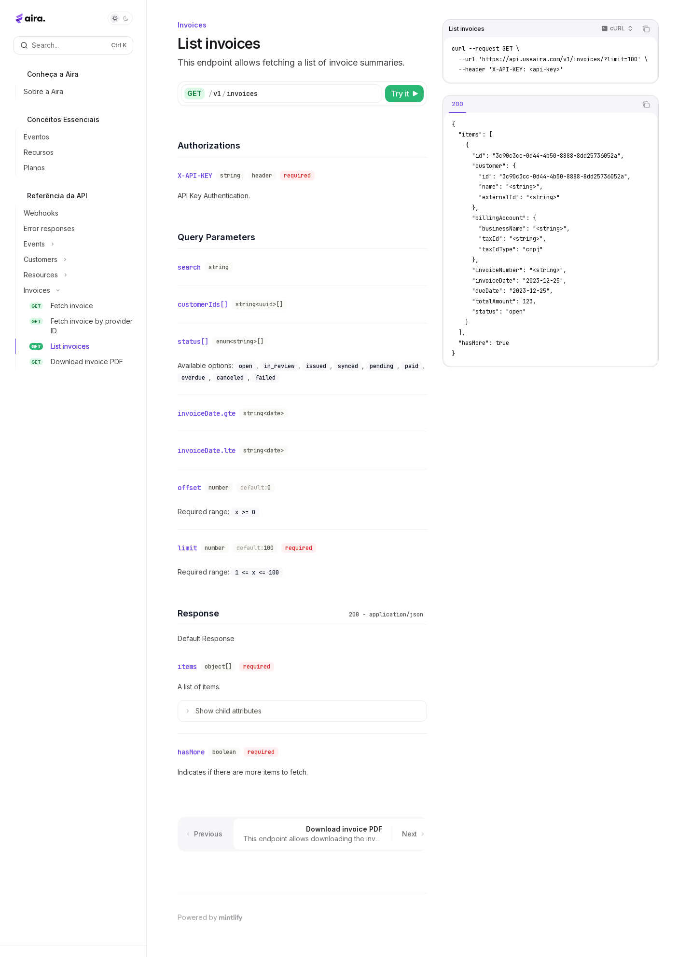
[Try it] (404, 93)
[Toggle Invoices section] (76, 290)
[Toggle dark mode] (120, 18)
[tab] (457, 104)
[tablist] (540, 104)
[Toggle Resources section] (76, 275)
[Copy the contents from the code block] (646, 29)
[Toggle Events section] (76, 244)
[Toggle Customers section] (76, 259)
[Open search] (73, 45)
